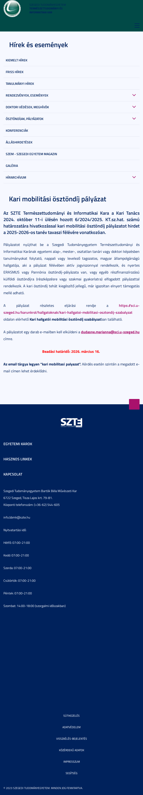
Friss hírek (14, 72)
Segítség (71, 773)
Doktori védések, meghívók (27, 107)
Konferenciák (17, 130)
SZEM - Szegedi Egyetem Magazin (31, 154)
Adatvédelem (71, 727)
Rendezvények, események (27, 95)
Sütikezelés (71, 716)
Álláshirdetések (19, 142)
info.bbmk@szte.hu (16, 517)
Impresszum (71, 762)
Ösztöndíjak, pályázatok (24, 119)
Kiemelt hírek (16, 60)
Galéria (12, 165)
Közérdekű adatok (71, 750)
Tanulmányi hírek (20, 83)
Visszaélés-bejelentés (71, 739)
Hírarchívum (16, 177)
